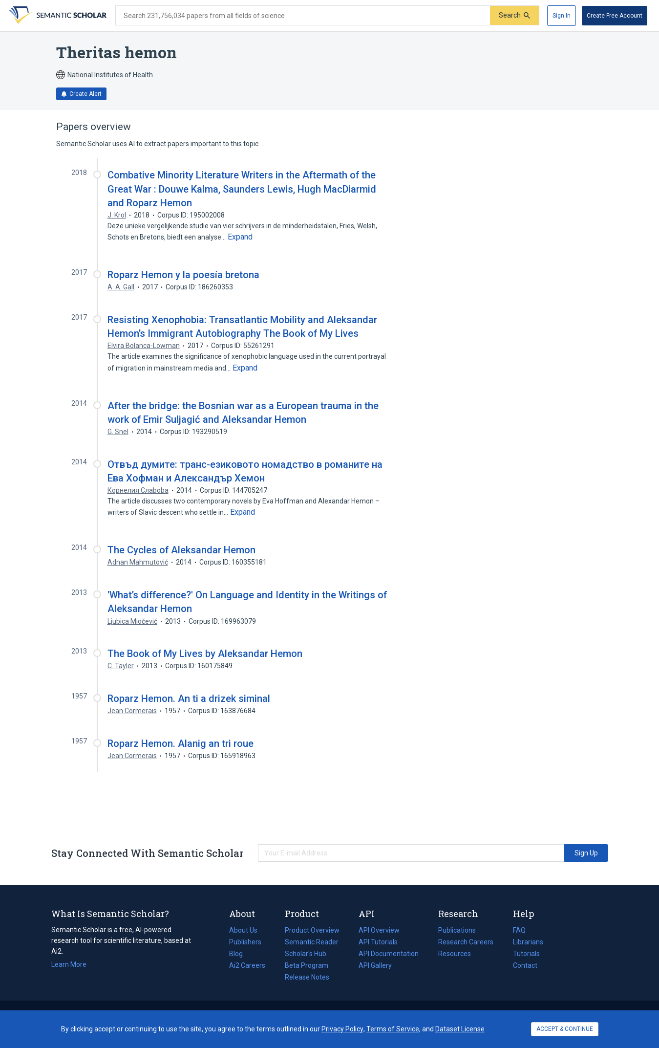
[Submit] (514, 15)
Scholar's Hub (305, 954)
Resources (454, 954)
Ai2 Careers (247, 965)
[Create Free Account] (614, 15)
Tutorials (526, 954)
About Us (243, 930)
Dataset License (460, 1029)
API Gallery (375, 965)
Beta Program (306, 965)
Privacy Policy (342, 1029)
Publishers (245, 942)
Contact (525, 965)
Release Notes (307, 977)
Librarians (528, 942)
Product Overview (312, 930)
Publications (457, 930)
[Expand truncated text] (240, 237)
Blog (240, 954)
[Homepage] (56, 15)
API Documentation (389, 954)
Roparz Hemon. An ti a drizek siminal (188, 698)
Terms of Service (392, 1029)
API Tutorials (378, 942)
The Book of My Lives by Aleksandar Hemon (204, 653)
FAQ (519, 930)
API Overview (379, 930)
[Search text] (303, 15)
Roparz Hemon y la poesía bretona (183, 275)
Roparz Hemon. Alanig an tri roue (180, 743)
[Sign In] (561, 15)
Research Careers (465, 942)
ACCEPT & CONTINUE (564, 1029)
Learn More (68, 964)
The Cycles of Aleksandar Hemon (181, 550)
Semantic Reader (312, 942)
